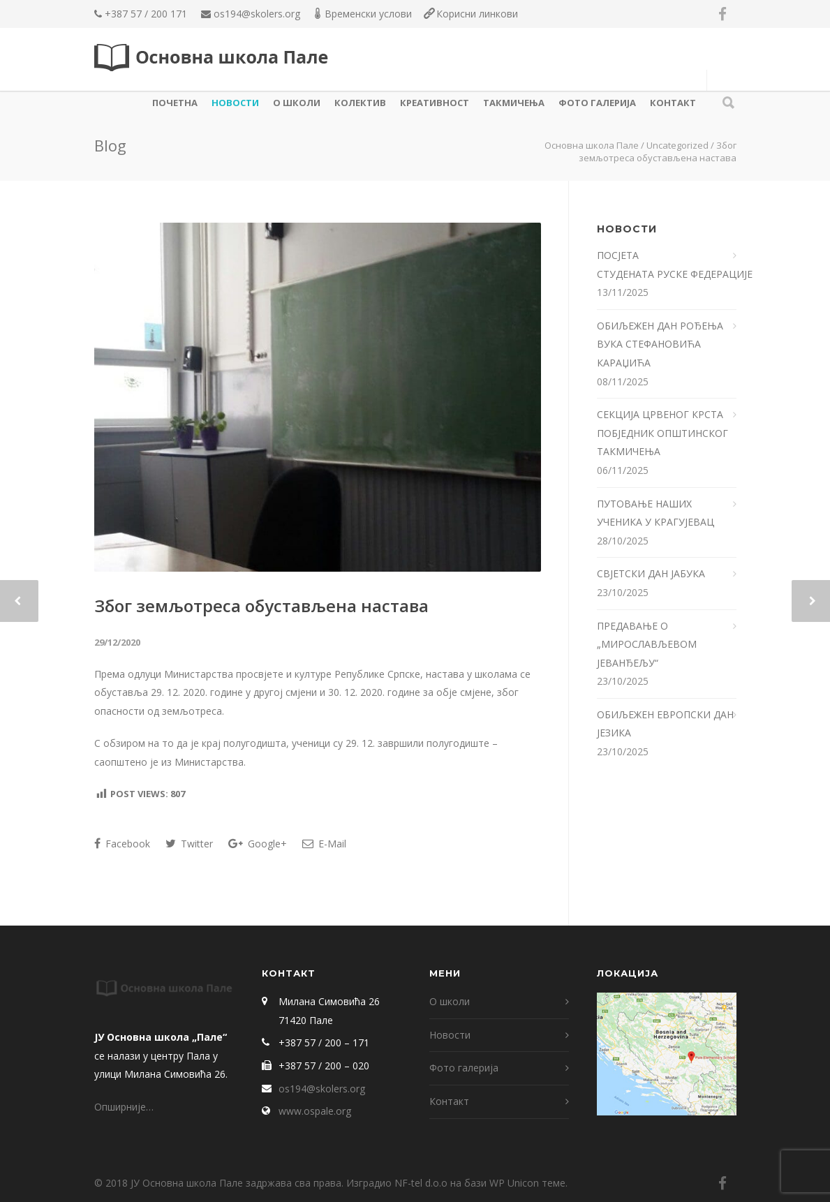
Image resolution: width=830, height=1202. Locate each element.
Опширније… (124, 1106)
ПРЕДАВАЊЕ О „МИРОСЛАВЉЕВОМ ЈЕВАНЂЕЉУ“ (647, 644)
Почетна (175, 102)
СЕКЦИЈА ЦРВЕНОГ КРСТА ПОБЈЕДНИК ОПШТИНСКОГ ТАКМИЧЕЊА (662, 433)
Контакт (673, 102)
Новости (235, 102)
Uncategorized (677, 145)
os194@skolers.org (257, 13)
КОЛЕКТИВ (360, 102)
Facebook (122, 843)
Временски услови (368, 13)
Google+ (257, 843)
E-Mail (324, 843)
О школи (296, 102)
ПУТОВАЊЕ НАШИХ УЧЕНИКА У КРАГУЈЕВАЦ (657, 513)
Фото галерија (597, 102)
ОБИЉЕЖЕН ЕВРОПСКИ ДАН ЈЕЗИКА (665, 724)
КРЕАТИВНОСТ (434, 102)
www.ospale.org (315, 1111)
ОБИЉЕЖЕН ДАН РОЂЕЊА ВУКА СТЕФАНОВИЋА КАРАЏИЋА (660, 344)
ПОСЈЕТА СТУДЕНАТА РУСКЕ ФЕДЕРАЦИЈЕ (666, 264)
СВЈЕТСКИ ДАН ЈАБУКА (651, 573)
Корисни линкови (477, 13)
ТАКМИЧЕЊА (513, 102)
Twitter (189, 843)
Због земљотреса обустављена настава (261, 605)
